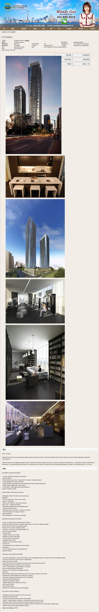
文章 (59, 28)
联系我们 (93, 28)
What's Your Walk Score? (10, 608)
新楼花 (13, 28)
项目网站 (27, 40)
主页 (4, 28)
